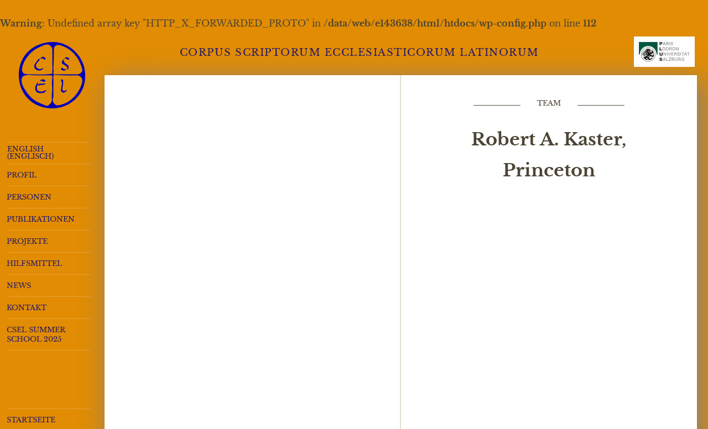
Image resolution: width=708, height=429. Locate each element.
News (19, 285)
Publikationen (41, 219)
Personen (29, 197)
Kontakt (26, 307)
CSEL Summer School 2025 (36, 334)
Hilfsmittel (34, 263)
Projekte (27, 241)
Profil (22, 175)
